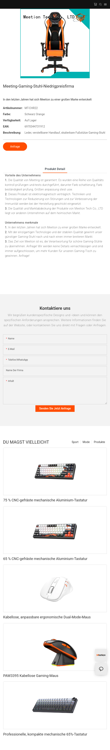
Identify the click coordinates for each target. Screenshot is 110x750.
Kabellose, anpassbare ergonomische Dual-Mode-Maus (47, 617)
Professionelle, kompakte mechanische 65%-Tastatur (45, 734)
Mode (86, 442)
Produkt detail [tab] (55, 169)
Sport (75, 442)
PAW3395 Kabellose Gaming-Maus (30, 676)
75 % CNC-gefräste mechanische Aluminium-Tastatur (45, 500)
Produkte (99, 442)
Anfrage (15, 146)
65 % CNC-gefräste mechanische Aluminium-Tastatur (45, 559)
